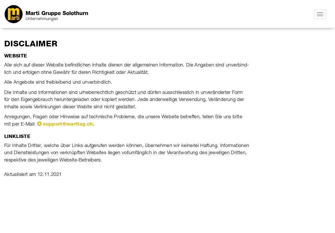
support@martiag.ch (68, 124)
